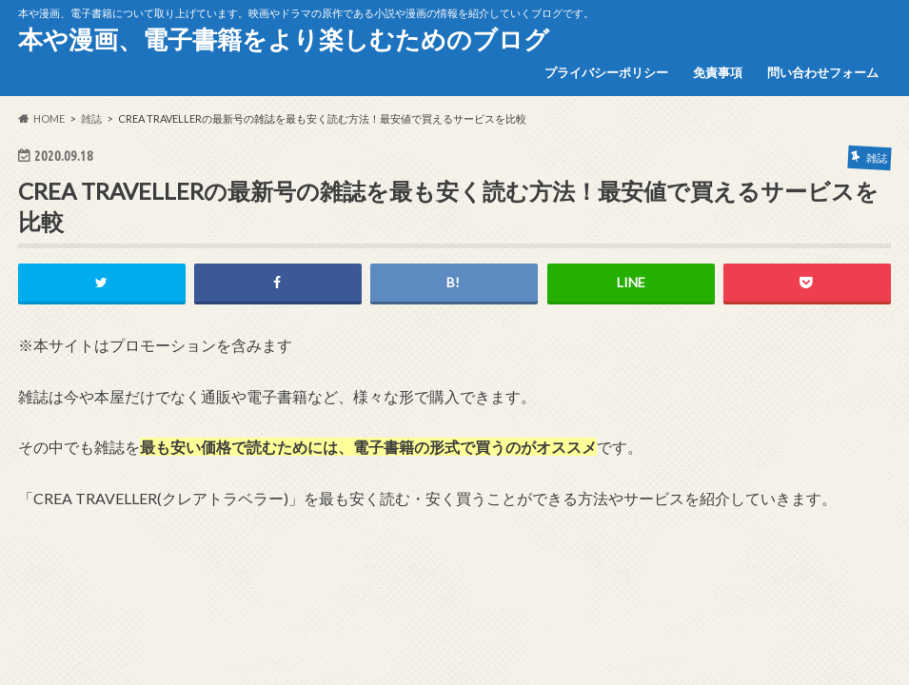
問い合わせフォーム (823, 72)
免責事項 (717, 72)
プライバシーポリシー (606, 72)
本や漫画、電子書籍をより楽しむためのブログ (283, 39)
